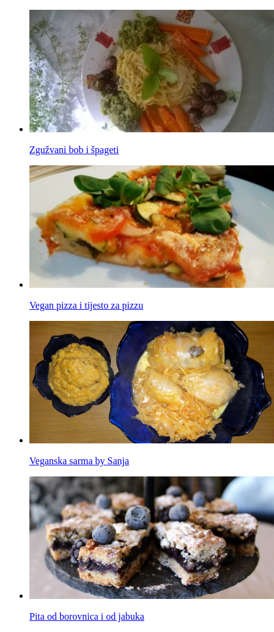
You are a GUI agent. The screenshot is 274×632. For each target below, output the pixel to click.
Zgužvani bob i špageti (74, 150)
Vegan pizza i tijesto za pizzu (86, 305)
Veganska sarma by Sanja (79, 461)
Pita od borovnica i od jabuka (86, 616)
